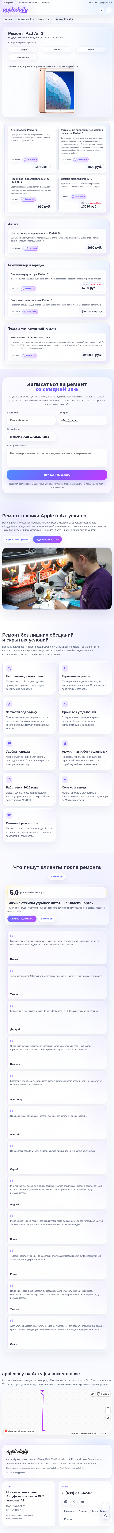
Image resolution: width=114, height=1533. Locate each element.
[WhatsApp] (93, 2)
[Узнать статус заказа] (106, 1515)
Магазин (68, 1519)
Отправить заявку (57, 475)
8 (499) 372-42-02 (105, 2)
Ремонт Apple (98, 1511)
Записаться (32, 159)
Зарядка (23, 49)
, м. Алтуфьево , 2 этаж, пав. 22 (25, 1496)
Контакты (69, 1511)
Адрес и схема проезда (16, 539)
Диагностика (22, 57)
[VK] (96, 2)
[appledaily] (15, 10)
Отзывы (83, 1511)
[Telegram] (90, 2)
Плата (91, 49)
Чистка (57, 49)
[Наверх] (106, 1507)
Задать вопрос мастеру (47, 539)
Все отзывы (57, 877)
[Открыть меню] (109, 10)
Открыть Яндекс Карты (22, 919)
